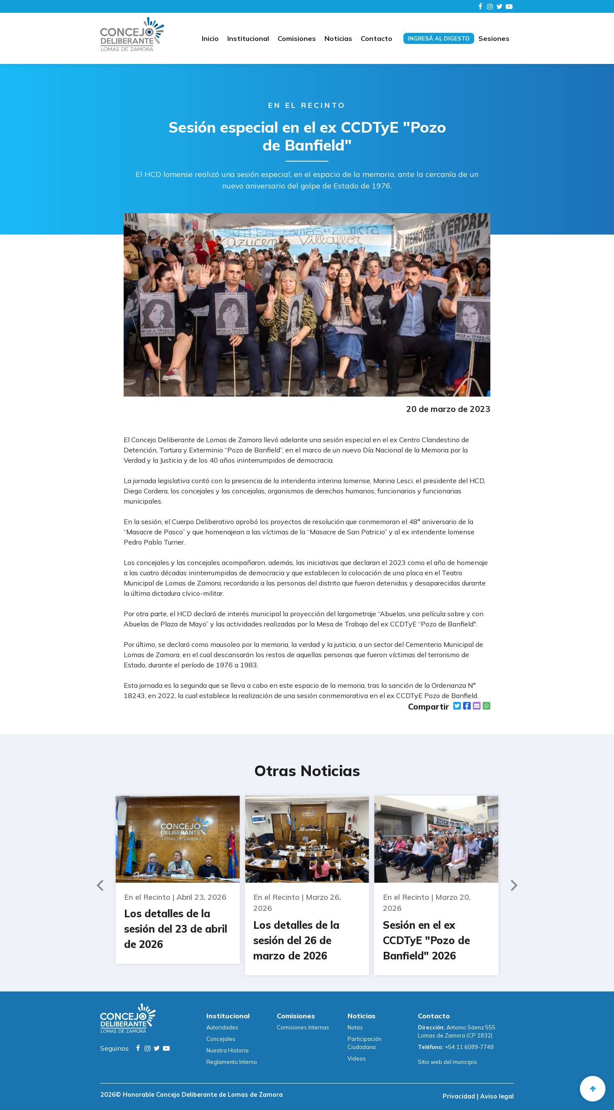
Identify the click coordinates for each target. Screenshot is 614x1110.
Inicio (210, 38)
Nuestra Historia (227, 1050)
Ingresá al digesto (438, 38)
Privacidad (460, 1096)
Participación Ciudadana (365, 1042)
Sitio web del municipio (447, 1061)
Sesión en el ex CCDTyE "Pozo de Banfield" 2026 (426, 940)
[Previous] (101, 885)
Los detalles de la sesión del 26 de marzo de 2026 (296, 940)
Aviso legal (496, 1096)
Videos (357, 1058)
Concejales (220, 1038)
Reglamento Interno (231, 1061)
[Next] (513, 885)
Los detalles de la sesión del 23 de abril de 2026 (175, 929)
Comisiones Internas (303, 1027)
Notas (355, 1027)
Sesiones (494, 38)
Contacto (376, 38)
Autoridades (222, 1027)
